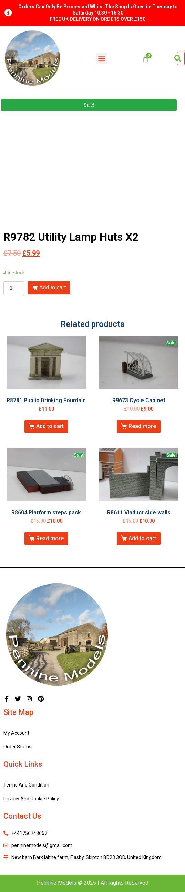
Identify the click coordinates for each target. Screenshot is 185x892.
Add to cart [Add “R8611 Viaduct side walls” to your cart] (142, 538)
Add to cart (52, 288)
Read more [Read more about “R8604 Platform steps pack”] (50, 538)
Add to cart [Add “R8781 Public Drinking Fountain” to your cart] (50, 426)
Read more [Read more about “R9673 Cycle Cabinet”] (142, 426)
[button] (101, 58)
